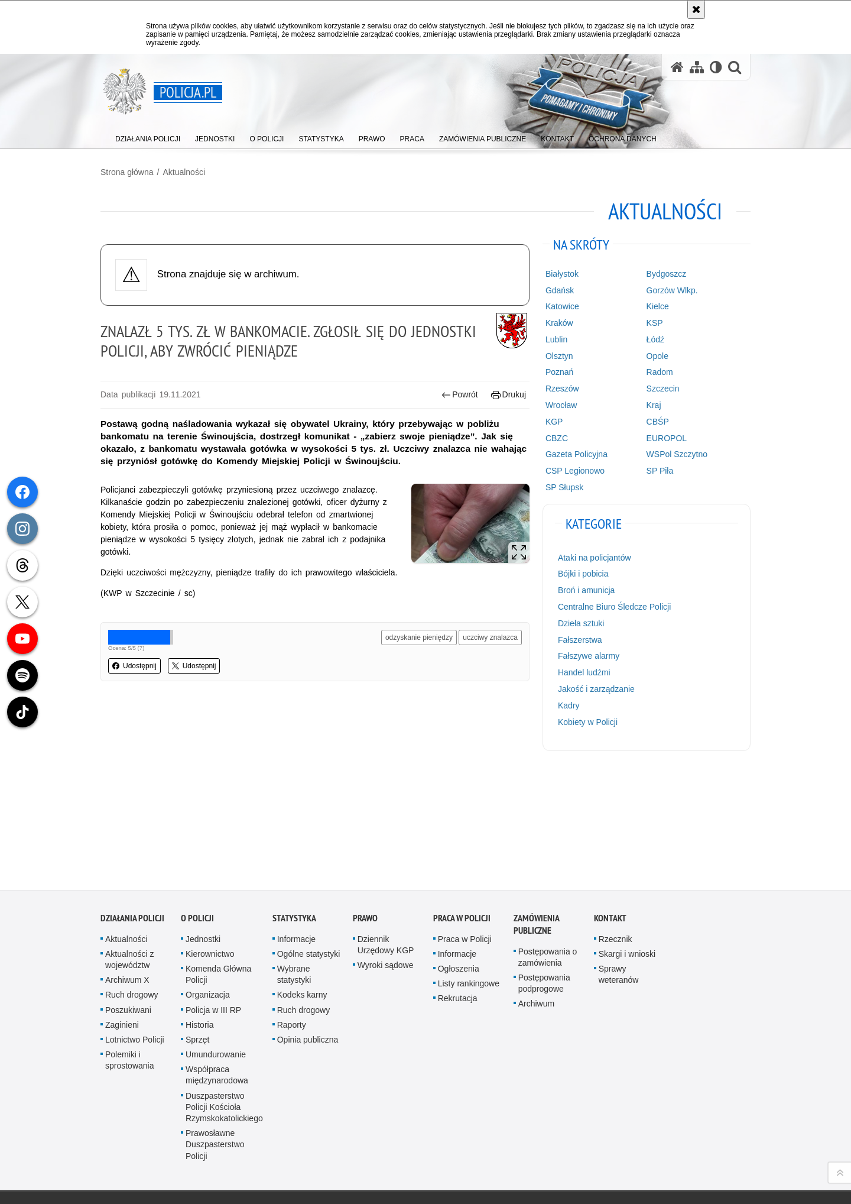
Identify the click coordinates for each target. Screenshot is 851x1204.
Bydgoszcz (667, 274)
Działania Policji (132, 814)
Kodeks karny (302, 891)
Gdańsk (559, 290)
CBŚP (658, 421)
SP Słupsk (564, 487)
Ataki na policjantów (594, 557)
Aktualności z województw (129, 856)
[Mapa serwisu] (697, 67)
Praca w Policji (462, 814)
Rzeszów (562, 388)
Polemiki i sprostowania (129, 956)
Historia (199, 921)
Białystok (562, 274)
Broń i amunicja (586, 590)
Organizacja (208, 891)
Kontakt (610, 814)
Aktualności (184, 172)
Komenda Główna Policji (218, 870)
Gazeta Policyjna (576, 454)
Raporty (291, 921)
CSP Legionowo (575, 470)
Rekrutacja (458, 895)
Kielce (658, 306)
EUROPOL (667, 438)
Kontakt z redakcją (349, 1133)
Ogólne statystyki (308, 850)
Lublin (556, 339)
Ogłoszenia (458, 865)
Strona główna (127, 172)
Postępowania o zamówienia (547, 853)
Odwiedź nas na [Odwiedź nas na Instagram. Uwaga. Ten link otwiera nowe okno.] (173, 1131)
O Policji (197, 814)
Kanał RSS (109, 1131)
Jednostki (203, 835)
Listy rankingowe (468, 880)
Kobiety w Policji (588, 722)
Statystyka (294, 814)
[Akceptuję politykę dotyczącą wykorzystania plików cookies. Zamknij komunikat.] (696, 9)
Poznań (559, 372)
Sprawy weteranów (619, 870)
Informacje (296, 835)
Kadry (569, 705)
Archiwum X (127, 876)
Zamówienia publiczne (536, 820)
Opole (657, 356)
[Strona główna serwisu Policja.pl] (677, 67)
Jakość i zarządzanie (596, 689)
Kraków (559, 323)
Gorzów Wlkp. (672, 290)
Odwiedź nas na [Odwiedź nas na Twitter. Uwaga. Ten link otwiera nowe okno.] (131, 1153)
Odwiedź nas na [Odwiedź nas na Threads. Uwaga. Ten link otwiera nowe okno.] (109, 1153)
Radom (660, 372)
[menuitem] (147, 136)
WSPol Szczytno (677, 454)
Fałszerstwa (580, 640)
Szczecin (663, 388)
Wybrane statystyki (294, 870)
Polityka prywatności (570, 1173)
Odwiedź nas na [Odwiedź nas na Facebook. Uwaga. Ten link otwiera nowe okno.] (152, 1131)
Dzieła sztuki (581, 623)
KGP (554, 421)
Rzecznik (615, 835)
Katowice (562, 306)
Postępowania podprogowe (544, 879)
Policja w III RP (213, 906)
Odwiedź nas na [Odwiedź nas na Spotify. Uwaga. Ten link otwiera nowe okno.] (173, 1153)
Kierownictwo (210, 850)
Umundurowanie (216, 951)
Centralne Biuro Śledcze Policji (614, 606)
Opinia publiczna (308, 936)
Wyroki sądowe (386, 861)
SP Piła (660, 470)
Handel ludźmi (584, 672)
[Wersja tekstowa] (716, 67)
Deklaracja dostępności (465, 1133)
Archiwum (536, 900)
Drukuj (508, 395)
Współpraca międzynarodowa (217, 972)
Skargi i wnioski (627, 850)
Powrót (459, 395)
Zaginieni (122, 921)
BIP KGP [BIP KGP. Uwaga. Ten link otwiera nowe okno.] (255, 1134)
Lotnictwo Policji (134, 936)
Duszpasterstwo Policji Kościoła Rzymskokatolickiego (224, 1003)
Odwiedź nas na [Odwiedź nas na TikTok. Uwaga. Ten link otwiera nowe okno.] (152, 1153)
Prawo (365, 814)
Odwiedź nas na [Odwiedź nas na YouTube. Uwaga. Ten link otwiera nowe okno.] (131, 1131)
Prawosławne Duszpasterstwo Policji (215, 1041)
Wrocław (561, 405)
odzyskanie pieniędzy (419, 637)
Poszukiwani (128, 906)
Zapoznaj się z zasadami (576, 1157)
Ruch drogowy (131, 891)
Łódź (655, 339)
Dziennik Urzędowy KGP (386, 841)
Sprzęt (197, 936)
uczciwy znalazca (490, 637)
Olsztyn (559, 356)
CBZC (556, 438)
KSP (655, 323)
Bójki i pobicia (583, 573)
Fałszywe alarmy (588, 656)
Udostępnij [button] (134, 666)
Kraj (654, 405)
